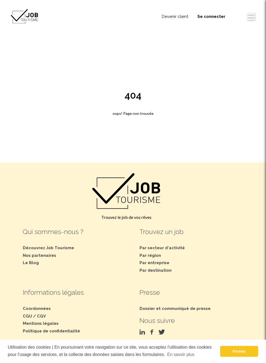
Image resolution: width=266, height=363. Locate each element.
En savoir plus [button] (181, 354)
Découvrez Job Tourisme (48, 247)
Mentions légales (41, 323)
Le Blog (31, 262)
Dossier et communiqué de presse (175, 308)
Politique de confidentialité (51, 331)
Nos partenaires (39, 255)
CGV (41, 316)
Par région (150, 255)
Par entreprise (154, 262)
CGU (27, 316)
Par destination (156, 270)
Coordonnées (37, 308)
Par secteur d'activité (162, 247)
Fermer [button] (239, 351)
